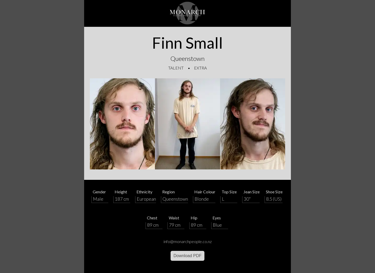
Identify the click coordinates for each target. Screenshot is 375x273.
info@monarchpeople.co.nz (188, 241)
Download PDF (187, 255)
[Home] (187, 13)
